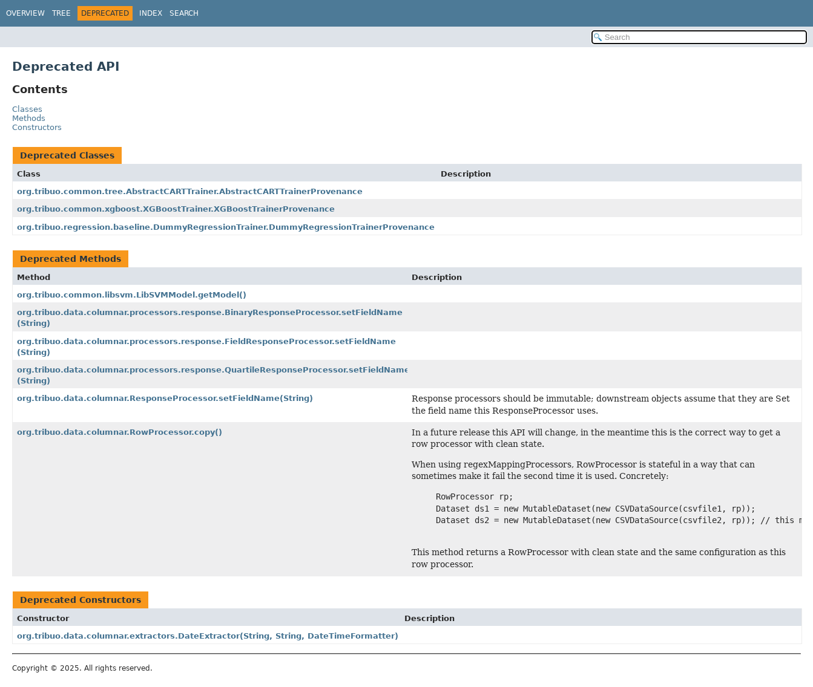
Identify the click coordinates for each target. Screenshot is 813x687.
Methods (28, 118)
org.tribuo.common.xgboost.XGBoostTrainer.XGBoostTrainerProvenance (176, 208)
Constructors (37, 127)
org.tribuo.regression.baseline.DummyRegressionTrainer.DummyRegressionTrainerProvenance (226, 227)
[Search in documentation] (699, 37)
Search (184, 13)
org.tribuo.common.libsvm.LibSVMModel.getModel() (131, 294)
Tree (61, 13)
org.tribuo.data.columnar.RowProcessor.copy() (119, 432)
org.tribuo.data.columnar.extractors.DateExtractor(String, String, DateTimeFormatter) (207, 635)
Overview (25, 13)
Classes (27, 109)
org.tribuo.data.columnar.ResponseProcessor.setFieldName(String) (165, 398)
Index (150, 13)
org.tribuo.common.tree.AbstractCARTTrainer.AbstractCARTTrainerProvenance (190, 191)
